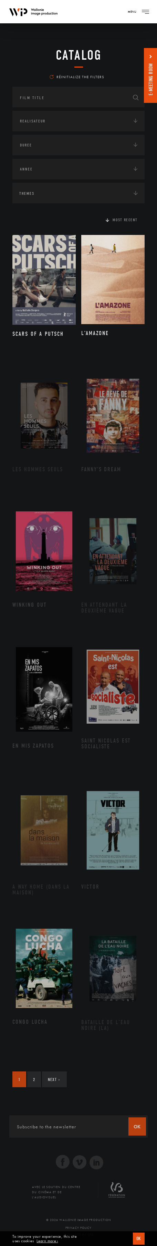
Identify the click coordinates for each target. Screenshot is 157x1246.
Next (54, 1079)
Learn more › (47, 1241)
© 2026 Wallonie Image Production (78, 1220)
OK (138, 1239)
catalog (79, 55)
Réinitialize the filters (77, 76)
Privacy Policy (78, 1228)
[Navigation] (145, 11)
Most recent (125, 219)
